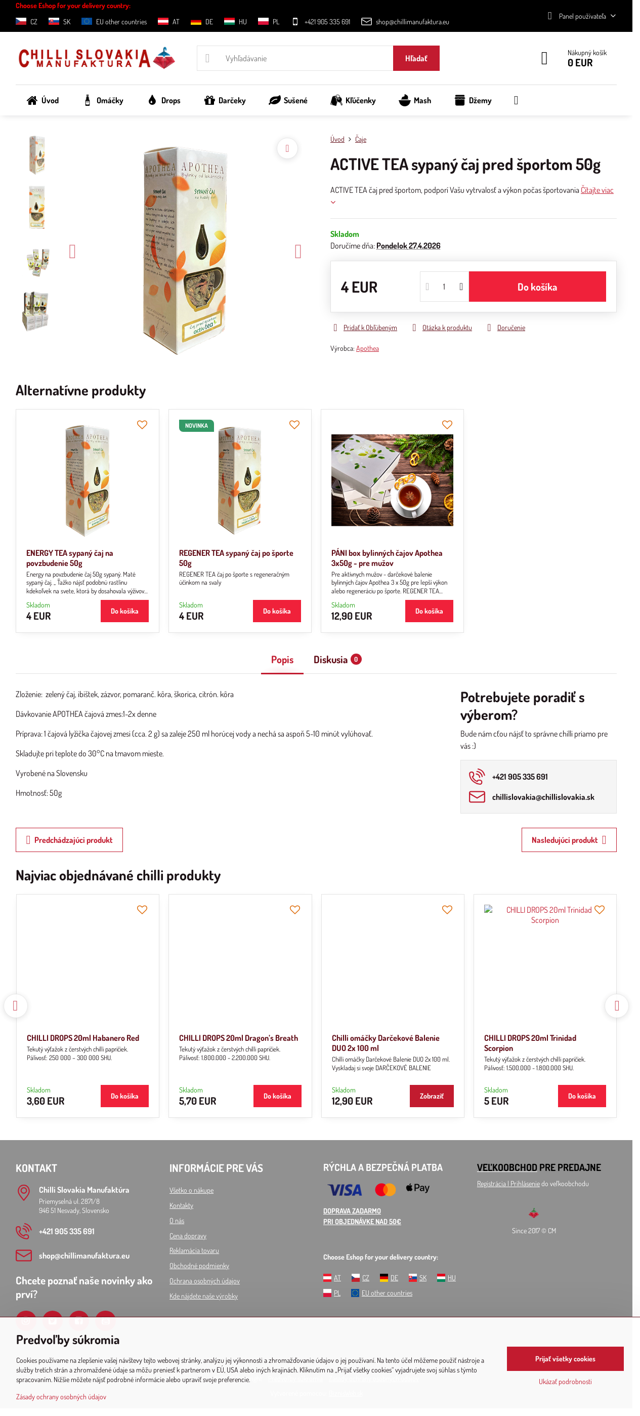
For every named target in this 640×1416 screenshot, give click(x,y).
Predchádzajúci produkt (69, 840)
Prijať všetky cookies (565, 1358)
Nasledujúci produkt (569, 840)
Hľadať (416, 58)
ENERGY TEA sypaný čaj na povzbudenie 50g (69, 558)
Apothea (367, 348)
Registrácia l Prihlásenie (508, 1183)
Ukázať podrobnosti (565, 1381)
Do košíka (537, 286)
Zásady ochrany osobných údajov (61, 1396)
